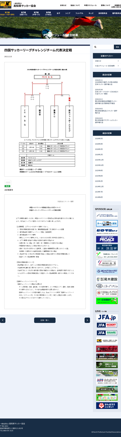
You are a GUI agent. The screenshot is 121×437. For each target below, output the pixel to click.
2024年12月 (99, 186)
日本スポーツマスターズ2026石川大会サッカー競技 (107, 91)
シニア (67, 13)
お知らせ (63, 5)
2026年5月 (99, 138)
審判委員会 (116, 13)
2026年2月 (99, 154)
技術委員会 (103, 13)
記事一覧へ (45, 320)
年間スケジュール (90, 5)
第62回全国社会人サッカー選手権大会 (107, 110)
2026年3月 (99, 149)
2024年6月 (99, 197)
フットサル (79, 13)
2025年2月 (99, 181)
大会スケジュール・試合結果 (105, 66)
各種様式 (118, 5)
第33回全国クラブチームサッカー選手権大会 (107, 120)
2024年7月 (99, 192)
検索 (117, 47)
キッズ (91, 13)
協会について (75, 5)
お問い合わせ (116, 7)
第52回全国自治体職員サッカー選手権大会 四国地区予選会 (107, 101)
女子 (58, 13)
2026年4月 (99, 144)
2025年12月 (99, 160)
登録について (105, 5)
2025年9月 (99, 170)
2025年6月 (99, 176)
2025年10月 (99, 165)
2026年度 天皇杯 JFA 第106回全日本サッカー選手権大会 (107, 82)
